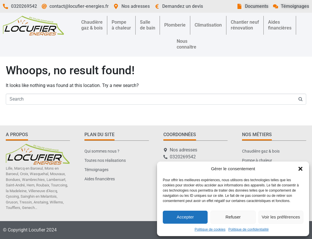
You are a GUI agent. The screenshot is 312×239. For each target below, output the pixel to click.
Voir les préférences (281, 216)
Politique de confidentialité (248, 229)
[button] (300, 169)
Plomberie (175, 25)
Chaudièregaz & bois (92, 25)
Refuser (233, 216)
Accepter (185, 216)
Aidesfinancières (279, 25)
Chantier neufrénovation (245, 25)
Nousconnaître (186, 44)
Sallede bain (147, 25)
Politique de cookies (210, 229)
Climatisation (208, 25)
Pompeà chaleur (121, 25)
